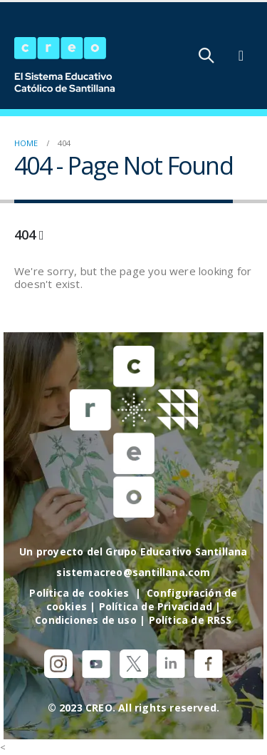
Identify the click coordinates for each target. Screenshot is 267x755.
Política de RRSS (190, 620)
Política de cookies (79, 593)
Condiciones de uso (86, 620)
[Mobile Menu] (241, 55)
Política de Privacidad (155, 606)
